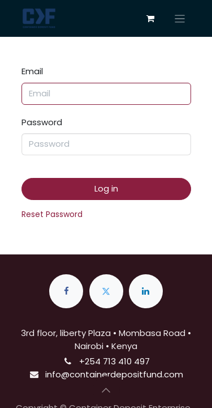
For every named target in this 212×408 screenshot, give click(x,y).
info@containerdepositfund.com (114, 374)
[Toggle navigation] (180, 18)
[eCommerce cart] (150, 18)
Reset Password (52, 214)
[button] (106, 389)
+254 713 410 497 (114, 361)
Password (41, 122)
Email (32, 71)
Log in (106, 188)
